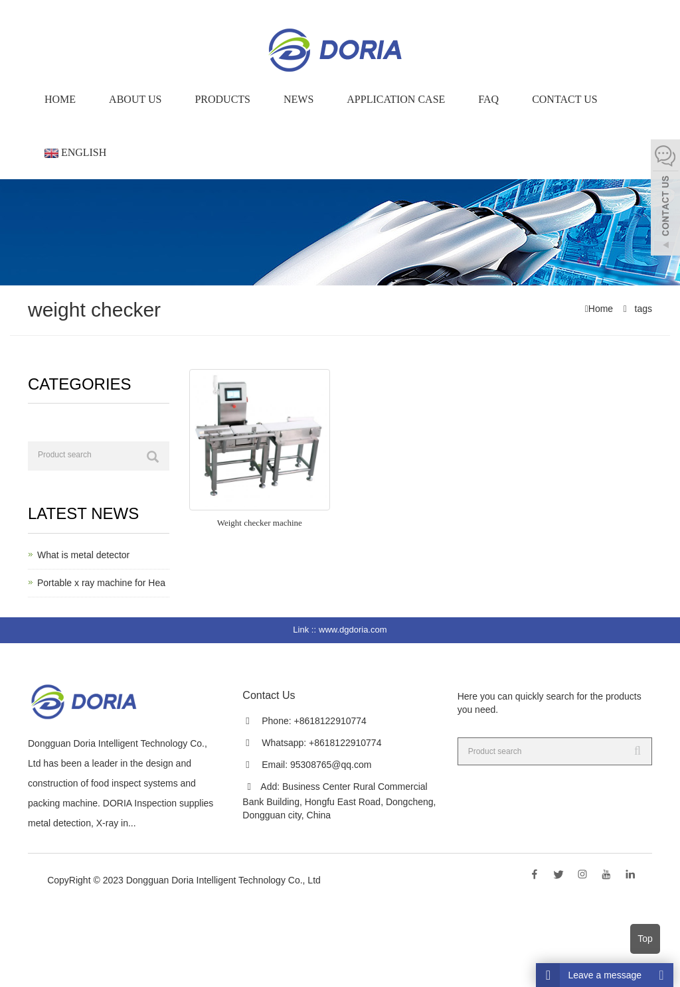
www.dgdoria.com (353, 630)
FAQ (488, 99)
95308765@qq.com (330, 764)
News (298, 99)
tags (642, 308)
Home (60, 99)
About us (135, 99)
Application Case (396, 99)
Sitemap (185, 893)
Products (222, 99)
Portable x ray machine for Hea (101, 582)
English (75, 152)
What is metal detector (83, 555)
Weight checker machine (259, 523)
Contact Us (564, 99)
